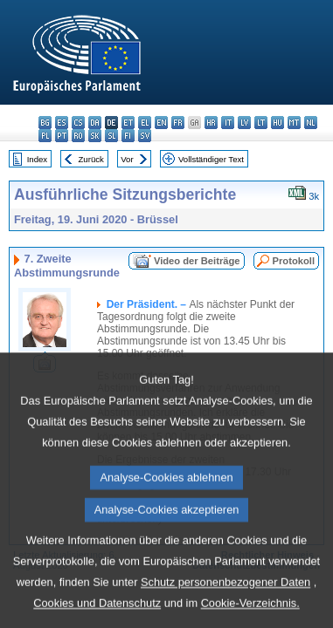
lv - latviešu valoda (244, 122)
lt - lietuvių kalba (260, 122)
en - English (161, 122)
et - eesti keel (128, 122)
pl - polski (45, 135)
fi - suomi (128, 135)
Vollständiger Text (211, 159)
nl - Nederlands (310, 122)
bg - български (45, 122)
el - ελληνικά (144, 122)
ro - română (78, 135)
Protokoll (294, 261)
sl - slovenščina (111, 135)
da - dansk (94, 122)
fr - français (177, 122)
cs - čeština (78, 122)
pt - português (61, 135)
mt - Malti (294, 122)
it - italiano (227, 122)
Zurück (91, 159)
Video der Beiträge (197, 261)
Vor (127, 159)
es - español (61, 122)
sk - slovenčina (94, 135)
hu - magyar (277, 122)
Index (37, 159)
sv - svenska (144, 135)
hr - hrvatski (211, 122)
